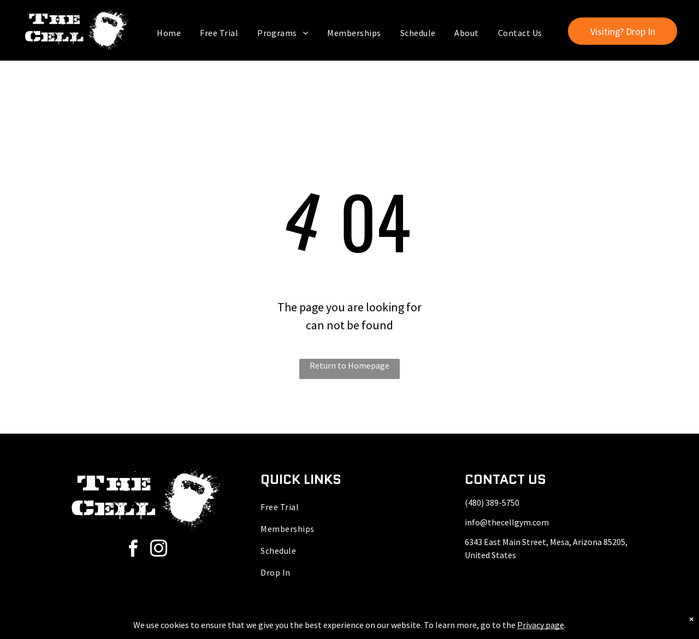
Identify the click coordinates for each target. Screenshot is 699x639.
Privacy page (540, 624)
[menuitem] (170, 32)
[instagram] (158, 550)
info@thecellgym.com (507, 522)
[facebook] (133, 550)
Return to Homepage (349, 365)
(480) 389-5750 (492, 502)
